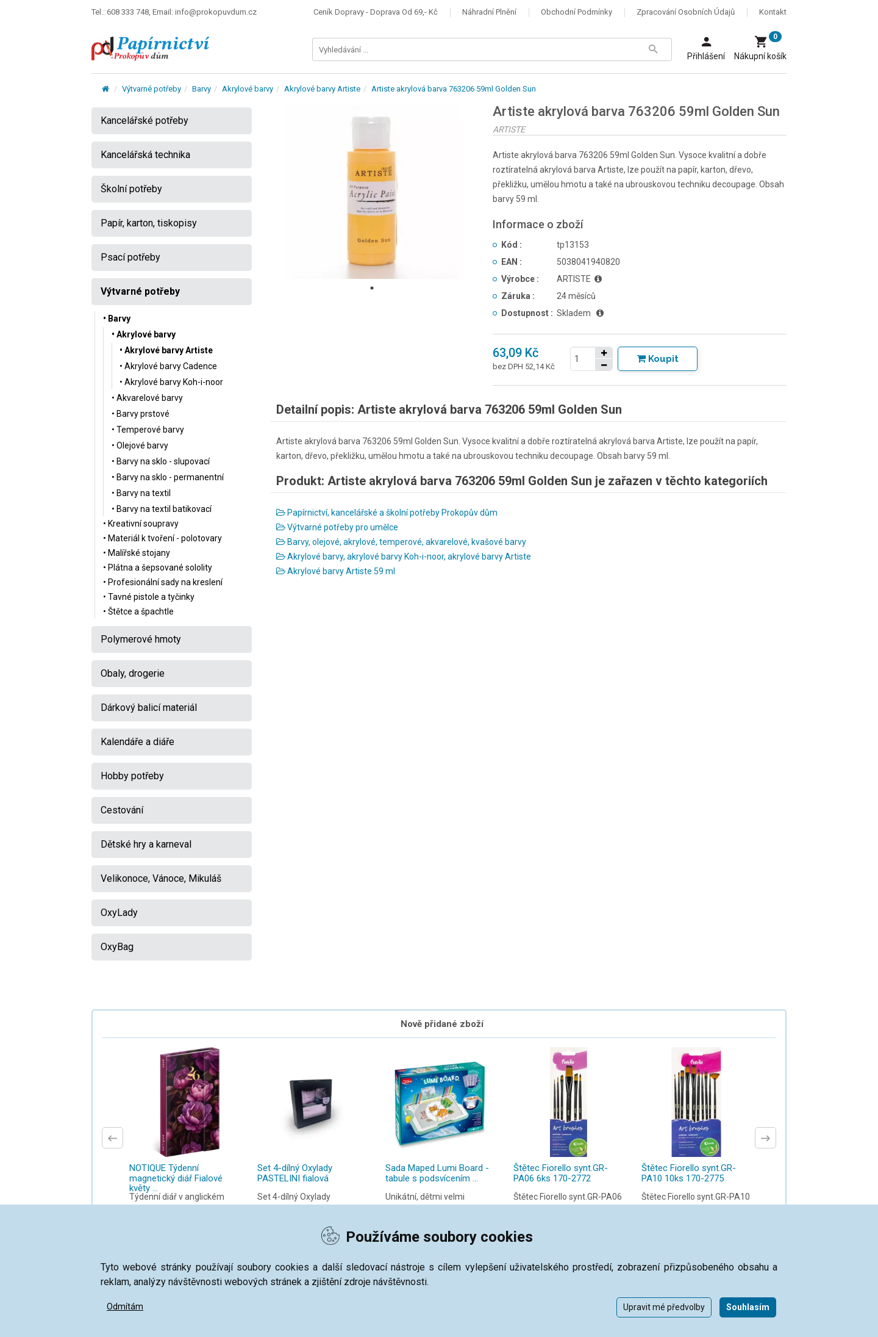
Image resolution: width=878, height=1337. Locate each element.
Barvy (201, 88)
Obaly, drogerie (133, 673)
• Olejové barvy (140, 445)
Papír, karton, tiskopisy (149, 223)
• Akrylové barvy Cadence (168, 366)
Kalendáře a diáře (137, 742)
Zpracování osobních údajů (686, 11)
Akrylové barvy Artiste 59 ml (335, 571)
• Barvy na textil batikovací (162, 509)
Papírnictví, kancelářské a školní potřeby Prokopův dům (387, 512)
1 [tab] (372, 288)
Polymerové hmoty (141, 639)
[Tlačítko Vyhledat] (653, 49)
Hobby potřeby (132, 776)
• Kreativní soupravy (141, 523)
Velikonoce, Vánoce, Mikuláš (161, 878)
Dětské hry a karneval (146, 844)
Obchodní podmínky (576, 11)
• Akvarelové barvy (147, 398)
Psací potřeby (130, 257)
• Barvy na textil (141, 493)
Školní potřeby (131, 189)
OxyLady (119, 912)
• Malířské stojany (136, 553)
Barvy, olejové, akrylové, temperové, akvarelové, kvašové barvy (401, 542)
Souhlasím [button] (747, 1307)
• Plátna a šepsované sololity (157, 567)
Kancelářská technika (145, 154)
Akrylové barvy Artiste (322, 88)
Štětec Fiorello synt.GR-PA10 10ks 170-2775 (688, 1173)
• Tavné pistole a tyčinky (149, 597)
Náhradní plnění (489, 11)
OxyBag (117, 947)
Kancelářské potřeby (144, 120)
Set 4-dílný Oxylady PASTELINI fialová (294, 1173)
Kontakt (773, 11)
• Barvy (116, 318)
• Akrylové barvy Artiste (166, 350)
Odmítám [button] (125, 1306)
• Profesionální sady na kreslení (163, 582)
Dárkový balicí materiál (149, 707)
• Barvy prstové (141, 414)
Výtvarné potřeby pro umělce (337, 527)
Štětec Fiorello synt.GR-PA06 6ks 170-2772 (560, 1173)
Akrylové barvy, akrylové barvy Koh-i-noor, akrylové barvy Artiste (403, 556)
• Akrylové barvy (144, 334)
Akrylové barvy (247, 88)
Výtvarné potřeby (151, 88)
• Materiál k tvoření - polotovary (162, 538)
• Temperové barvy (148, 429)
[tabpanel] (372, 191)
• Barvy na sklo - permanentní (168, 477)
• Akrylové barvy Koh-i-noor (171, 382)
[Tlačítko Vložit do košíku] (658, 359)
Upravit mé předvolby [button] (664, 1307)
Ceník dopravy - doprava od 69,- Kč (375, 11)
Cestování (122, 810)
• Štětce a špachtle (138, 611)
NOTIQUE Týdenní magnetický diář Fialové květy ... (176, 1178)
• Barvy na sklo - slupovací (161, 461)
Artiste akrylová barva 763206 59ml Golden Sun (453, 88)
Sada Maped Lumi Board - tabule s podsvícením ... (437, 1173)
